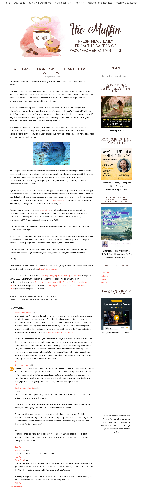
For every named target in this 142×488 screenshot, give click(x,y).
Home (7, 3)
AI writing (32, 296)
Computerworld (58, 200)
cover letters (44, 210)
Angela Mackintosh (23, 312)
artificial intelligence (48, 296)
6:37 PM (18, 457)
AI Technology (21, 296)
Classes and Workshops (40, 3)
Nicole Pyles (20, 450)
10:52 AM (18, 384)
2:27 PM (18, 447)
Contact (79, 3)
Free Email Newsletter (126, 3)
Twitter (104, 279)
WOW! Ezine (19, 3)
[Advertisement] (116, 374)
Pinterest (104, 282)
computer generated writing (23, 299)
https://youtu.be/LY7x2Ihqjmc (60, 332)
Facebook (105, 272)
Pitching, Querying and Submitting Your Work (60, 275)
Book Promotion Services (99, 3)
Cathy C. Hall (20, 460)
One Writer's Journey (48, 269)
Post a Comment (17, 486)
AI (13, 296)
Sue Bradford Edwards (47, 299)
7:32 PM (18, 483)
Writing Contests (63, 3)
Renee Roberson (22, 365)
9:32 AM (18, 362)
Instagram (105, 276)
